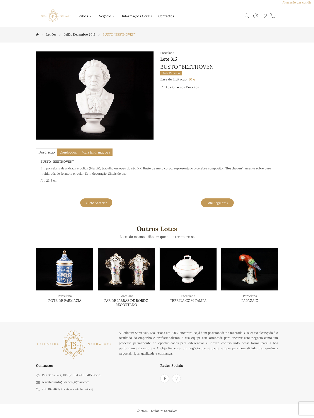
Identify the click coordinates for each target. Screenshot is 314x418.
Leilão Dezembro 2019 (79, 34)
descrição (46, 152)
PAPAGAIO (249, 300)
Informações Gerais (137, 16)
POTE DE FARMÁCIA (64, 300)
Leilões (84, 16)
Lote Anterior (96, 203)
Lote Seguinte (217, 203)
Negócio (107, 16)
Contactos (166, 16)
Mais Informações (96, 152)
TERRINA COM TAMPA (188, 300)
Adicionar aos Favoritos (179, 87)
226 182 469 (50, 389)
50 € (192, 79)
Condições (68, 152)
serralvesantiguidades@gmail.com (65, 382)
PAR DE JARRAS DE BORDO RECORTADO (126, 302)
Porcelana (65, 296)
